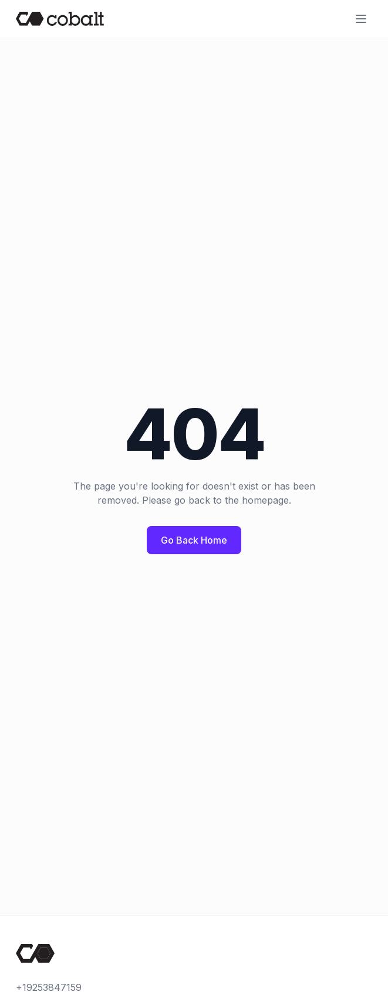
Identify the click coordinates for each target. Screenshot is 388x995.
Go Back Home (194, 540)
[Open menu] (361, 19)
